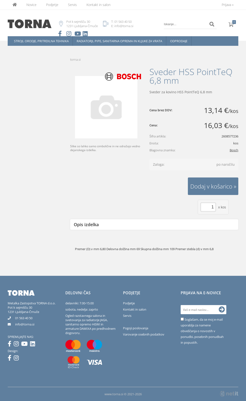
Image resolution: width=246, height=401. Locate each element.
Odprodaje (178, 41)
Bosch (234, 150)
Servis (72, 4)
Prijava (228, 4)
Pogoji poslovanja (135, 328)
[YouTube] (25, 344)
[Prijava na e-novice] (221, 309)
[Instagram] (17, 344)
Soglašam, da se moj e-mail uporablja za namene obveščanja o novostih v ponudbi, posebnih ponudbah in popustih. (202, 331)
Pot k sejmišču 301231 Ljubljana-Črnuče (23, 309)
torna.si (75, 59)
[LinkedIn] (33, 344)
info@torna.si (123, 26)
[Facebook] (11, 344)
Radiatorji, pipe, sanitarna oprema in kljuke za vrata (119, 41)
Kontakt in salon (98, 4)
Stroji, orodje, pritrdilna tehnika (41, 41)
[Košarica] (231, 24)
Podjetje (52, 4)
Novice (31, 4)
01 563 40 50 (123, 21)
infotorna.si (24, 324)
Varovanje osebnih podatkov (143, 334)
